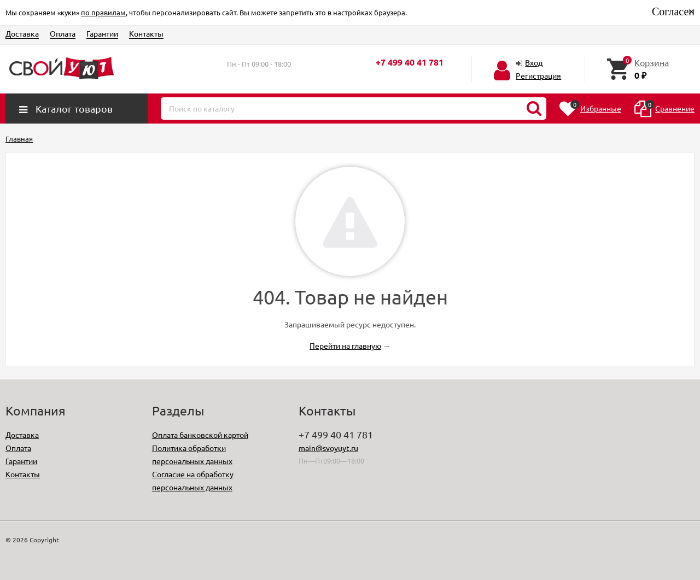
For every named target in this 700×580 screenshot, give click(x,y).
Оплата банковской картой (200, 435)
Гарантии (102, 33)
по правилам (103, 12)
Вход (533, 62)
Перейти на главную (345, 345)
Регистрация (538, 75)
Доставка (22, 33)
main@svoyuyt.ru (328, 448)
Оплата (62, 33)
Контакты (146, 33)
